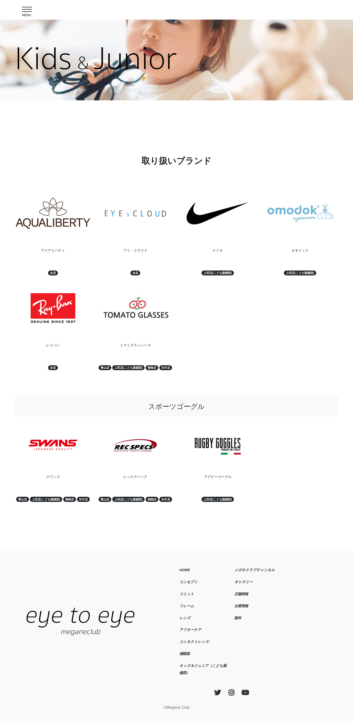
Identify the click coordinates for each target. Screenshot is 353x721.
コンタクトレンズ (194, 642)
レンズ (184, 618)
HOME (184, 570)
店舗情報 (241, 594)
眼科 (237, 618)
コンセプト (188, 582)
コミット (186, 594)
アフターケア (190, 630)
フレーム (186, 606)
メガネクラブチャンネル (254, 570)
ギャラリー (243, 582)
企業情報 (241, 606)
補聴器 (184, 654)
